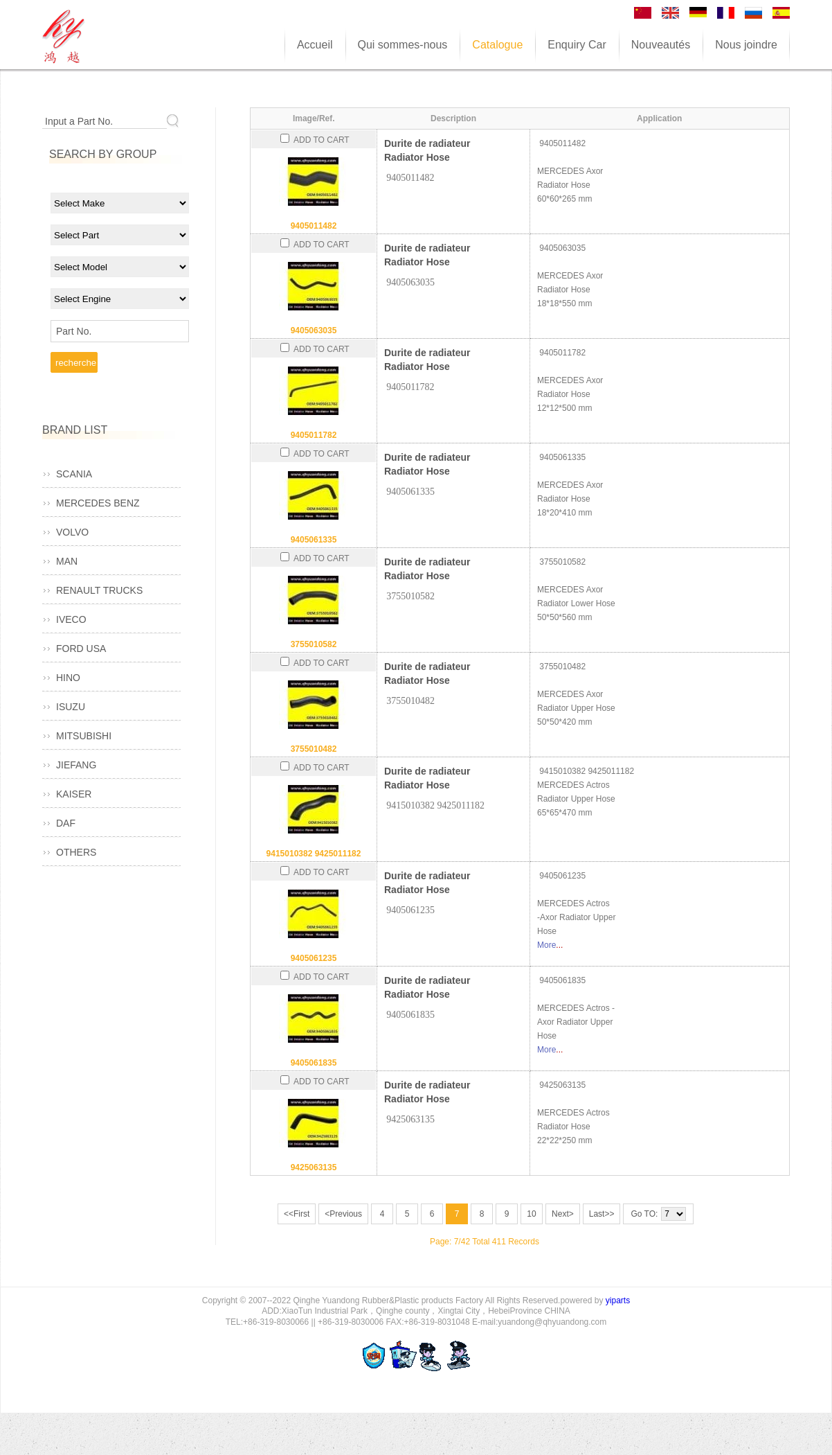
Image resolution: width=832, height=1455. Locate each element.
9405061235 (314, 958)
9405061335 (314, 540)
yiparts (618, 1300)
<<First (296, 1214)
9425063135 (314, 1167)
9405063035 (314, 330)
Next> (563, 1214)
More (546, 945)
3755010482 (314, 749)
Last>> (602, 1214)
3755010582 (314, 644)
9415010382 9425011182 (313, 853)
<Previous (343, 1214)
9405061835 (314, 1063)
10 (531, 1214)
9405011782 (314, 435)
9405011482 (314, 226)
